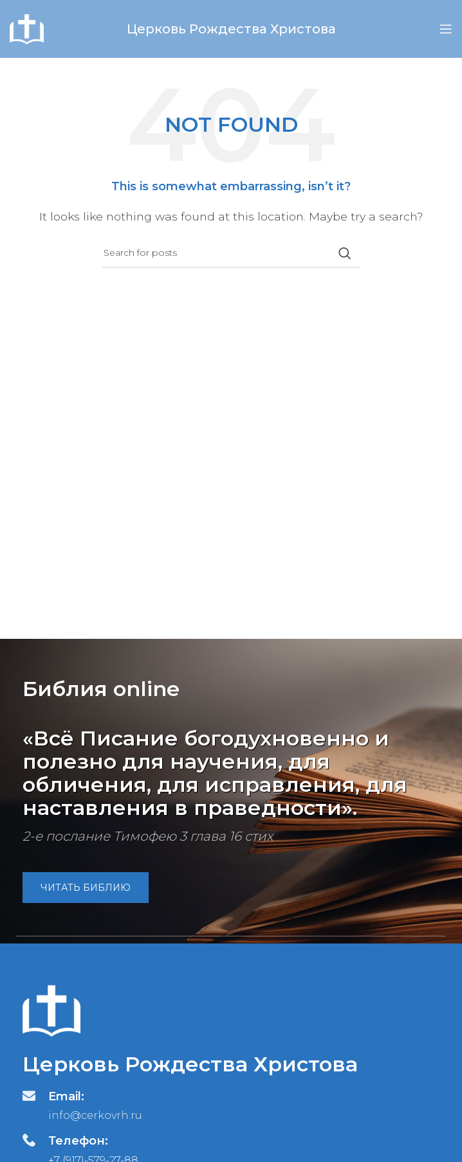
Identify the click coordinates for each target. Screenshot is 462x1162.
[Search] (231, 253)
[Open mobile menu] (446, 29)
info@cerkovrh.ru (95, 1115)
